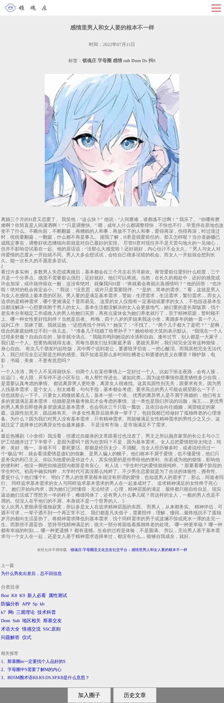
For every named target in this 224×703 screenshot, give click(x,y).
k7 (3, 612)
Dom (5, 620)
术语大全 (10, 629)
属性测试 (57, 595)
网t (11, 612)
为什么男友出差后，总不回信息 (31, 573)
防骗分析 (10, 603)
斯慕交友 (52, 620)
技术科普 (46, 612)
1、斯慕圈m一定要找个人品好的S (33, 661)
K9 (22, 595)
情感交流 (31, 629)
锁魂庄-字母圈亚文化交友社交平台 (99, 550)
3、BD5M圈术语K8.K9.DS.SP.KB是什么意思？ (45, 677)
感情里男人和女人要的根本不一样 (159, 550)
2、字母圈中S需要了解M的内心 (31, 669)
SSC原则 (52, 629)
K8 (14, 595)
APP (26, 603)
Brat (5, 595)
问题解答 (10, 637)
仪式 (26, 637)
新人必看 (36, 595)
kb (42, 603)
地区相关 (31, 620)
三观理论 (25, 612)
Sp (35, 603)
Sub (16, 620)
